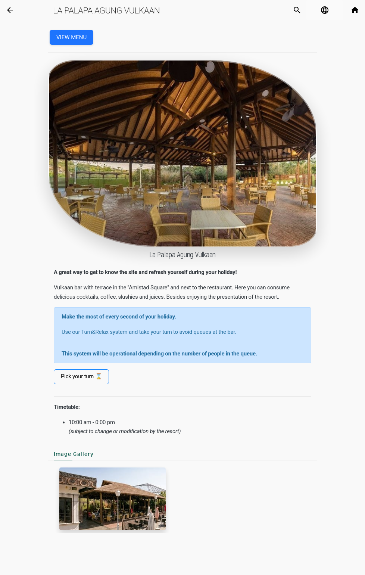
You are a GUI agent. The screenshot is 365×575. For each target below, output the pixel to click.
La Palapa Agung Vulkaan (106, 10)
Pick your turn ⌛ (81, 376)
